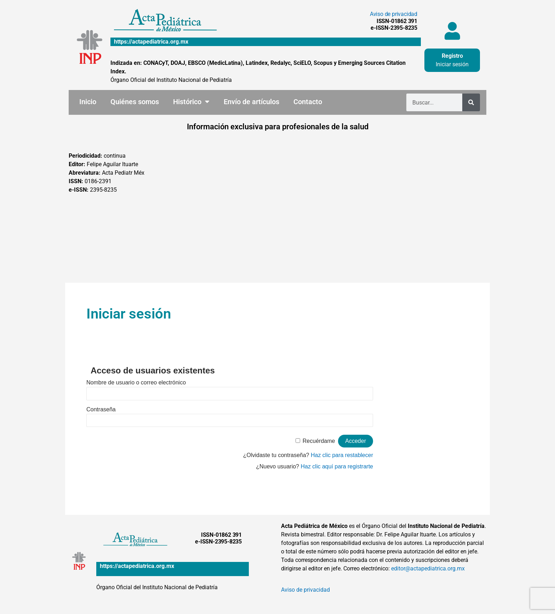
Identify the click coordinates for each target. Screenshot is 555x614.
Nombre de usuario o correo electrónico (136, 382)
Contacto (307, 101)
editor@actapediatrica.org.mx (428, 568)
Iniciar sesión (452, 64)
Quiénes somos (134, 101)
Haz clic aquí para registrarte (337, 466)
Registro (452, 55)
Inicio (87, 101)
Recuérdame (319, 441)
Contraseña (101, 409)
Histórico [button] (191, 102)
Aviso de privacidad (393, 14)
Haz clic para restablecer (342, 455)
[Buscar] (471, 102)
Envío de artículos (251, 101)
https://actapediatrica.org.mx (151, 41)
